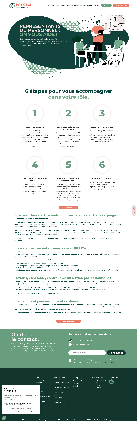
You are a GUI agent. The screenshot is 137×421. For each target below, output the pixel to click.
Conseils (75, 386)
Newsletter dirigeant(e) (83, 340)
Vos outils (89, 5)
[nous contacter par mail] (134, 212)
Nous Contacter (97, 378)
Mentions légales (29, 420)
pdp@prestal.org (51, 293)
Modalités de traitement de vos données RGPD (72, 420)
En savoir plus (111, 362)
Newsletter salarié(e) (82, 345)
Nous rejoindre (59, 403)
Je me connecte (121, 5)
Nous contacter (68, 321)
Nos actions (40, 383)
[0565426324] (134, 208)
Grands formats (78, 380)
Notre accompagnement (76, 5)
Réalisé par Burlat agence (104, 420)
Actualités (76, 383)
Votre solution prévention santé (55, 5)
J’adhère (106, 5)
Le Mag (97, 5)
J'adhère (68, 207)
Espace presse (45, 420)
